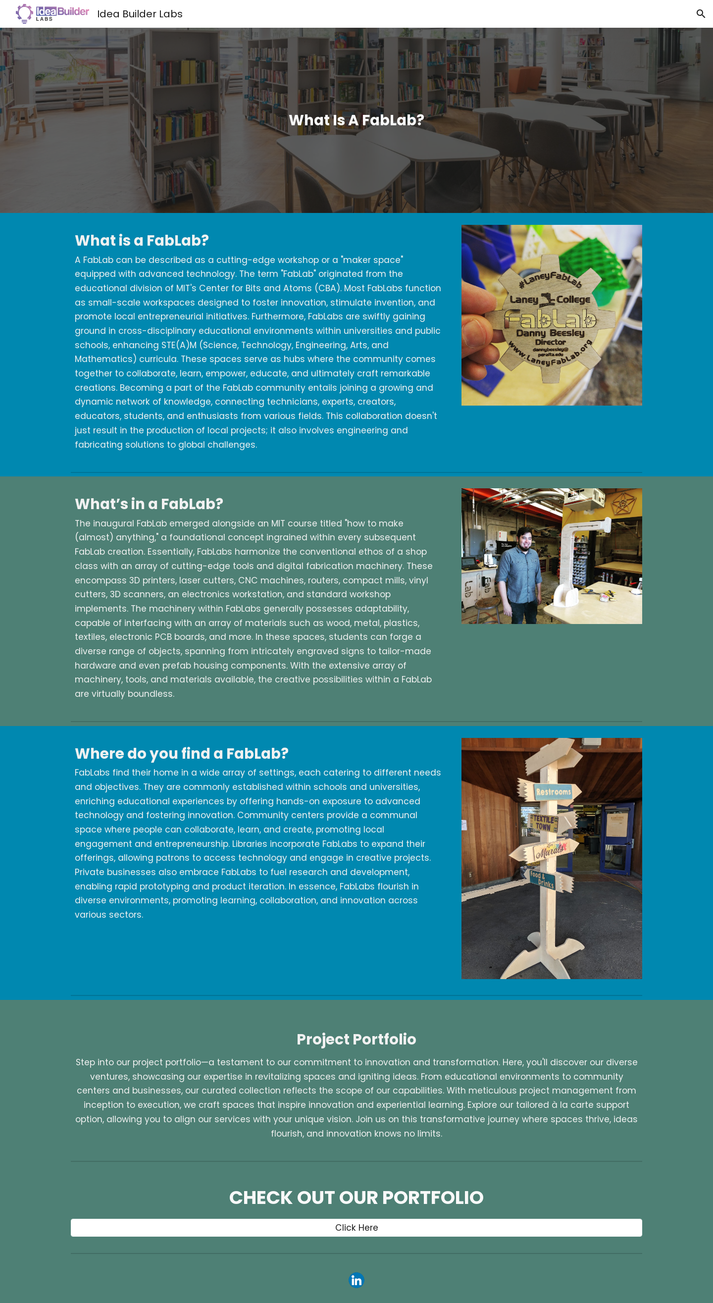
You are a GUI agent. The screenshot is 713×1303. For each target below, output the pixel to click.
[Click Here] (356, 1228)
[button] (701, 14)
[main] (356, 120)
